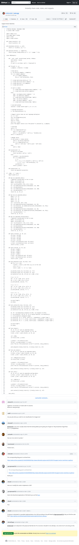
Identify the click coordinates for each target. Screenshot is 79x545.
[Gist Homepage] (5, 2)
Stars (24, 19)
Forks (33, 19)
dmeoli (9, 482)
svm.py (16, 13)
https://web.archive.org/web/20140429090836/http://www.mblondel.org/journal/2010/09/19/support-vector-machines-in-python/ (40, 460)
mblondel (9, 13)
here (39, 495)
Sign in (69, 2)
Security (27, 541)
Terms (19, 541)
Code (5, 19)
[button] (65, 19)
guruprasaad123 (12, 466)
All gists (34, 2)
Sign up (75, 2)
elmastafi (10, 423)
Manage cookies (52, 541)
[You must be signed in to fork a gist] (73, 13)
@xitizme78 (10, 426)
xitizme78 (10, 402)
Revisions (13, 19)
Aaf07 (9, 413)
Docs (42, 541)
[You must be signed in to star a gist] (65, 13)
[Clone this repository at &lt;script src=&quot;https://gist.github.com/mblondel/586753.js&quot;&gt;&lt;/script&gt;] (57, 19)
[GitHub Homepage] (6, 541)
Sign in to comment (51, 533)
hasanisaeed (11, 444)
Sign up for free (8, 533)
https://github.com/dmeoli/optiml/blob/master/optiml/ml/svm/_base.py (28, 516)
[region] (39, 211)
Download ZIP (72, 19)
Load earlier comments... (41, 398)
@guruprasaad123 (59, 514)
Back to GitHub (41, 2)
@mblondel (10, 525)
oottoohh (10, 434)
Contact (45, 541)
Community (37, 541)
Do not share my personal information (65, 541)
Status (32, 541)
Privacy (23, 541)
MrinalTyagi (11, 522)
